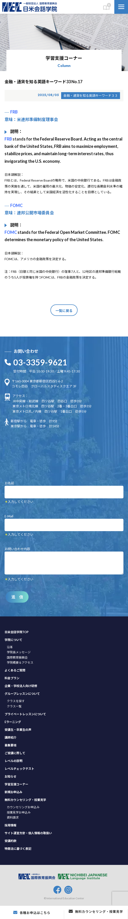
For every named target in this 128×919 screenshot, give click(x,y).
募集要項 (10, 745)
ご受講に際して (15, 753)
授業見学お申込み (19, 812)
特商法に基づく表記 (18, 848)
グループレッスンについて (22, 693)
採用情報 (10, 825)
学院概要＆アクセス (20, 662)
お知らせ (10, 776)
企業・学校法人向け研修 (21, 686)
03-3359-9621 (40, 362)
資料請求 (13, 817)
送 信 (17, 597)
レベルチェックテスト (19, 768)
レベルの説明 (13, 761)
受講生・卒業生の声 (18, 729)
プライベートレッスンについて (25, 714)
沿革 (10, 647)
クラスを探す (16, 701)
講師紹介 (10, 737)
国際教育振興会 (17, 657)
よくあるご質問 (15, 670)
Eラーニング (13, 722)
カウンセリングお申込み (23, 807)
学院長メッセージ (19, 652)
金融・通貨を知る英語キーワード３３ (90, 95)
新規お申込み (13, 792)
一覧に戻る (64, 311)
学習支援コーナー (16, 784)
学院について (13, 640)
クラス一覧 (14, 706)
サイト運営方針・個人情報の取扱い (28, 833)
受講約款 (10, 841)
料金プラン (12, 678)
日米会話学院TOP (17, 632)
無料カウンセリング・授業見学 (25, 800)
